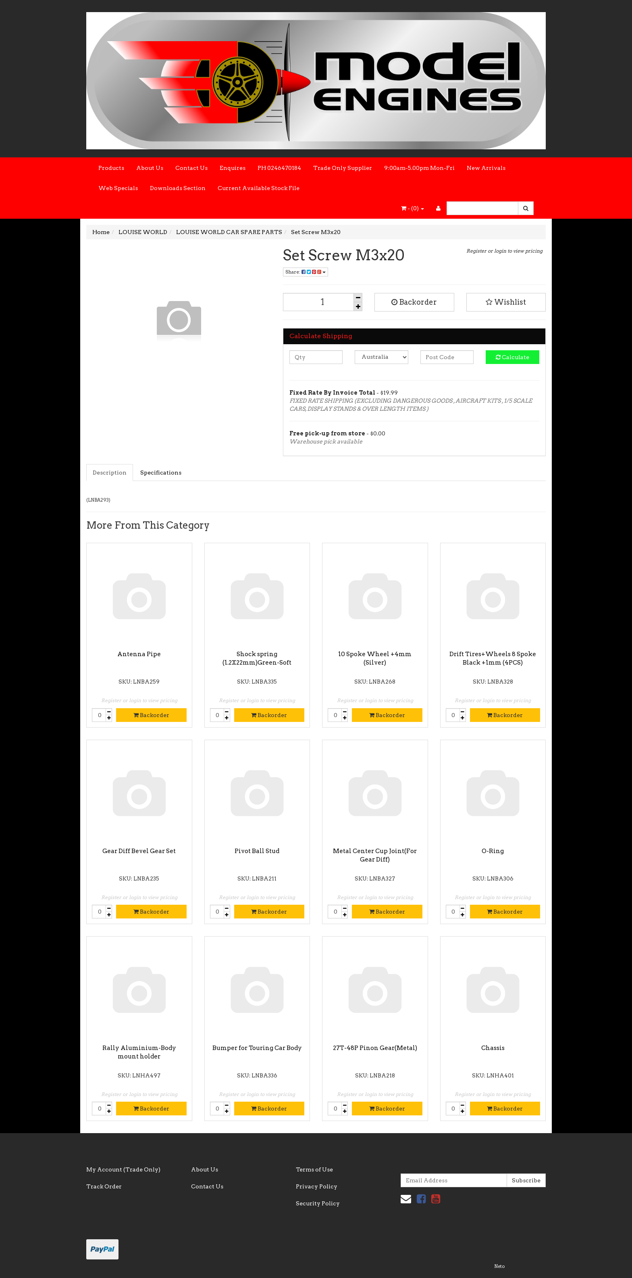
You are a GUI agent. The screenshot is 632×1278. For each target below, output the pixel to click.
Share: (305, 272)
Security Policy (318, 1203)
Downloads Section (178, 188)
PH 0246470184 (279, 168)
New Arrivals (486, 168)
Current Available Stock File (258, 188)
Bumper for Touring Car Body (257, 1048)
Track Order (104, 1186)
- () (412, 208)
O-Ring (493, 851)
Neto (499, 1266)
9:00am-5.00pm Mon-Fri (419, 168)
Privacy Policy (316, 1186)
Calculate (512, 357)
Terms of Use (314, 1169)
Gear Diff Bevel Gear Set (139, 851)
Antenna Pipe (139, 654)
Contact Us (191, 168)
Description (110, 472)
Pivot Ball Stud (257, 851)
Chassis (493, 1048)
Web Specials (118, 188)
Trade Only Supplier (342, 168)
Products (111, 168)
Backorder (414, 302)
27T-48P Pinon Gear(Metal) (375, 1048)
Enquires (232, 168)
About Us (149, 168)
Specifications (160, 472)
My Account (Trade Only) (123, 1169)
